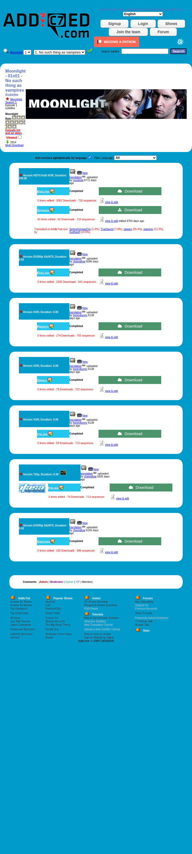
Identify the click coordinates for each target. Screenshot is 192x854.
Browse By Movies (21, 605)
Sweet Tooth (52, 613)
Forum (163, 32)
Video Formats (143, 613)
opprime (148, 229)
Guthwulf (74, 232)
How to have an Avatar (97, 634)
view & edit (111, 202)
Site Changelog (144, 601)
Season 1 (10, 102)
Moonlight (16, 99)
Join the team (128, 32)
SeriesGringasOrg (80, 229)
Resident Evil (53, 608)
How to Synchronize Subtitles (101, 617)
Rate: (8, 118)
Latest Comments (20, 624)
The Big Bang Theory (57, 624)
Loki (47, 605)
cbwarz (127, 229)
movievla (78, 180)
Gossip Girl (51, 617)
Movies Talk (142, 624)
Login (143, 23)
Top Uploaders (18, 608)
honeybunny (80, 315)
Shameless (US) (55, 621)
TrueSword (107, 229)
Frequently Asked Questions (100, 605)
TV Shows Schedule (96, 601)
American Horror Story (58, 634)
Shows (171, 23)
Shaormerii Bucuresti (22, 629)
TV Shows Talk (144, 621)
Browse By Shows (21, 601)
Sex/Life (50, 601)
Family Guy (52, 629)
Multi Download (14, 145)
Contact (14, 637)
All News (15, 617)
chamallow (79, 261)
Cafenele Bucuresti (21, 634)
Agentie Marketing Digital (99, 637)
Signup (114, 23)
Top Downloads (19, 613)
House (49, 637)
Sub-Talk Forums (20, 621)
